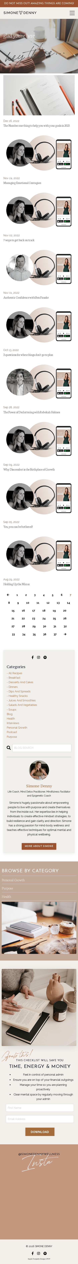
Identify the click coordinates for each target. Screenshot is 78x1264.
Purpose (7, 887)
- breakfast (13, 677)
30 (44, 626)
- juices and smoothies (21, 700)
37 (55, 634)
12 (48, 602)
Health (6, 896)
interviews (13, 723)
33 (13, 634)
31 (54, 626)
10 (27, 602)
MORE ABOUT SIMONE (39, 846)
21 (13, 618)
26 (64, 618)
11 (38, 602)
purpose (12, 736)
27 (13, 626)
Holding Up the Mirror (16, 584)
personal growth (17, 727)
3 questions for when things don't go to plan (28, 354)
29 (34, 626)
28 (23, 626)
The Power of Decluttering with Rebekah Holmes (31, 412)
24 (44, 618)
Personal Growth (13, 879)
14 (68, 602)
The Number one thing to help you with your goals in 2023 (36, 125)
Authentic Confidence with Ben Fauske (26, 297)
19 (54, 610)
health (11, 718)
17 (33, 610)
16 (23, 610)
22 (23, 618)
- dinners (12, 686)
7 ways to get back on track (19, 240)
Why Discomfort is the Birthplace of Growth (29, 469)
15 (13, 610)
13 (58, 602)
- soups (11, 709)
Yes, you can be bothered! (18, 526)
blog (10, 714)
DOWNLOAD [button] (40, 1132)
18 (43, 610)
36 (44, 634)
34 (23, 634)
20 (64, 610)
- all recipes (14, 673)
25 (54, 618)
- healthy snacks (17, 696)
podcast (12, 732)
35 (34, 634)
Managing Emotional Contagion (22, 182)
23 (33, 618)
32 (65, 626)
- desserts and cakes (20, 682)
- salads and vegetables (22, 705)
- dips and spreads (19, 691)
